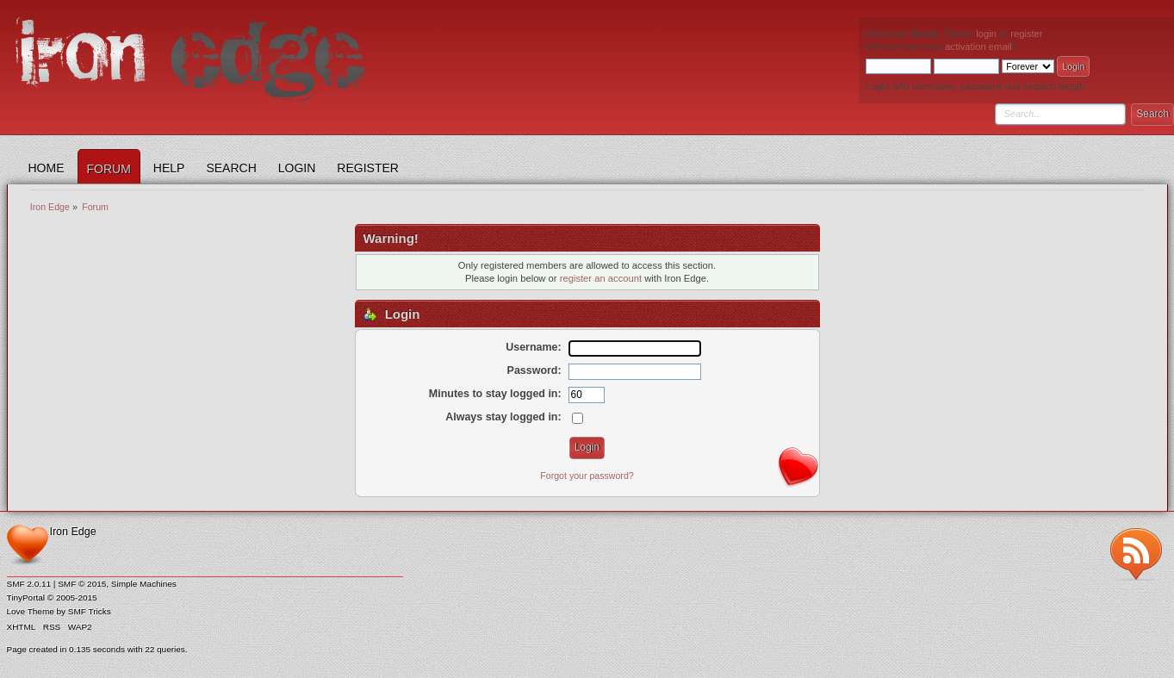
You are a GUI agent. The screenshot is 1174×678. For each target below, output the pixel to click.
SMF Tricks (89, 611)
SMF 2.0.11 (29, 583)
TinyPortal (26, 597)
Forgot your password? (586, 475)
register (1026, 33)
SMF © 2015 (82, 583)
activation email (978, 46)
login (986, 33)
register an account (601, 278)
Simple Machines (144, 583)
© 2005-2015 (72, 597)
